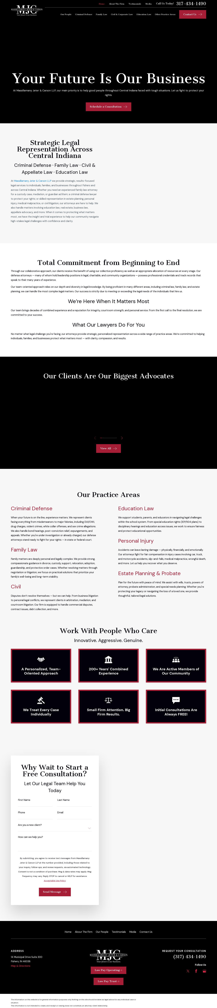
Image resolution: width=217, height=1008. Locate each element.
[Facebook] (196, 967)
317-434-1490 (191, 4)
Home (102, 4)
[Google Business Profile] (204, 967)
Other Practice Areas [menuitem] (165, 14)
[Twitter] (188, 967)
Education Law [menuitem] (144, 14)
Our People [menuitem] (65, 14)
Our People (102, 928)
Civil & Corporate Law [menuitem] (122, 14)
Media (149, 4)
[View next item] (122, 434)
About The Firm (116, 4)
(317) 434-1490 (189, 952)
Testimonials (135, 4)
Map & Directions (20, 962)
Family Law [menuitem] (101, 14)
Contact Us (146, 928)
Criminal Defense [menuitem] (83, 14)
